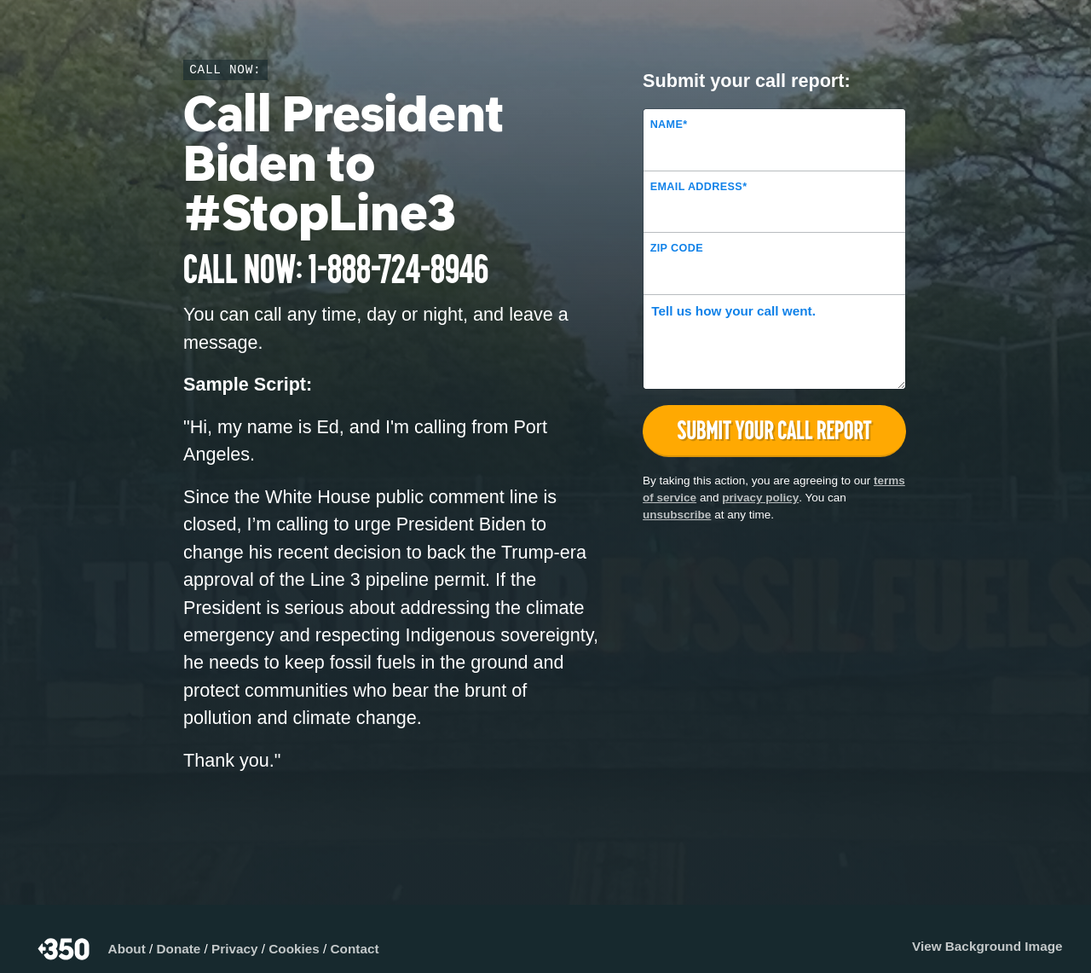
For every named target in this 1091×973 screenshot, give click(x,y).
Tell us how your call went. (733, 311)
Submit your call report (775, 430)
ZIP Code (676, 248)
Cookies (294, 948)
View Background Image (987, 946)
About (127, 948)
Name (669, 124)
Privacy (234, 948)
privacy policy (760, 497)
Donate (179, 948)
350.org (65, 949)
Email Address (699, 187)
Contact (355, 948)
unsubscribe (677, 514)
